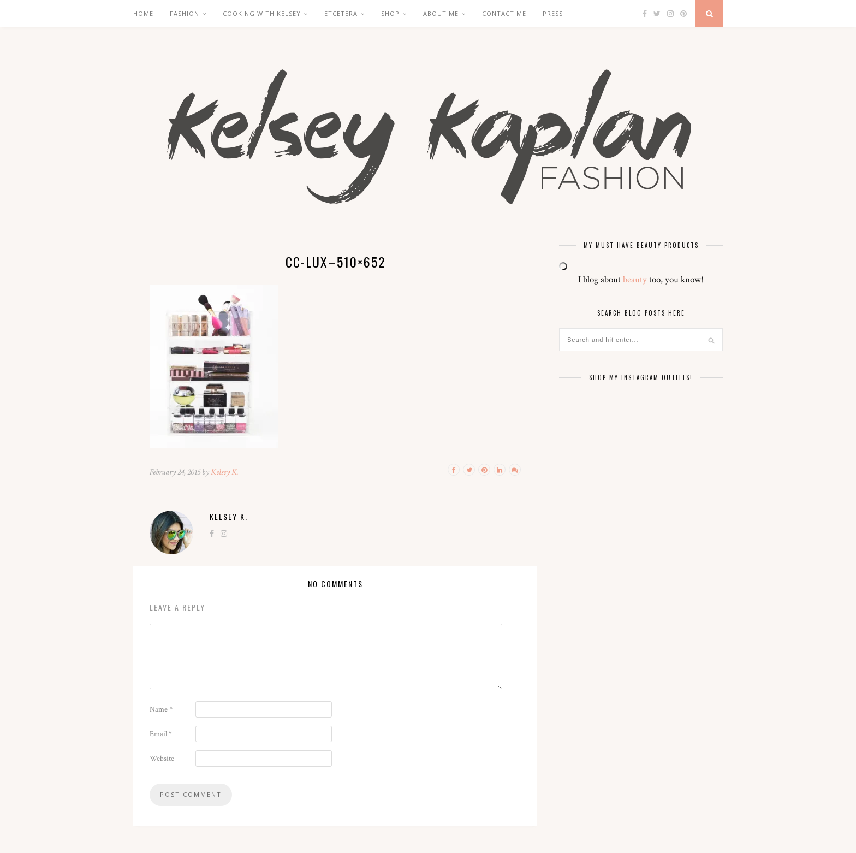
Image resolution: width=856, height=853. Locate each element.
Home (143, 13)
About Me (441, 13)
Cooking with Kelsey (262, 13)
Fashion (184, 13)
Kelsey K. (225, 472)
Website (162, 758)
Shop (390, 13)
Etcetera (341, 13)
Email (161, 734)
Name (161, 709)
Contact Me (504, 13)
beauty (635, 280)
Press (553, 13)
